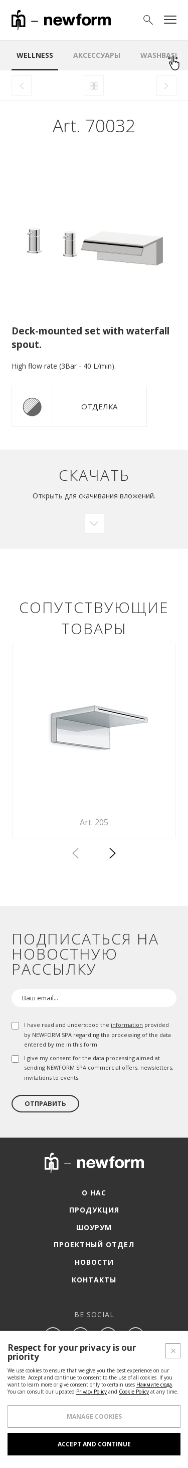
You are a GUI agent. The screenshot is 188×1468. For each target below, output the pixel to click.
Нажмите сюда (154, 1384)
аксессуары (96, 55)
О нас (94, 1192)
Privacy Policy (91, 1391)
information (127, 1024)
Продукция (94, 1210)
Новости (94, 1262)
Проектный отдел (94, 1244)
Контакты (94, 1279)
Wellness (35, 55)
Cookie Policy (134, 1391)
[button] (112, 855)
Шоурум (94, 1227)
